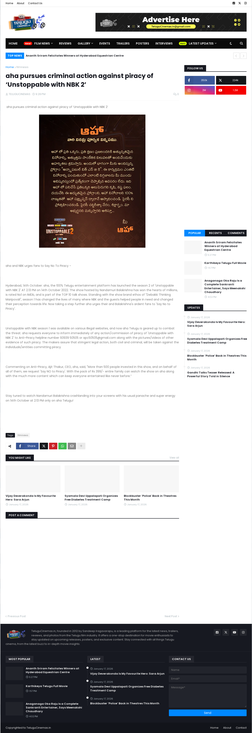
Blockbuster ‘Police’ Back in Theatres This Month (150, 498)
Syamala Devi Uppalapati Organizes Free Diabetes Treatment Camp (91, 498)
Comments (236, 233)
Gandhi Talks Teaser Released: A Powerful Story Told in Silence (210, 374)
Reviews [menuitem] (65, 43)
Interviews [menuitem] (164, 43)
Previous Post (17, 616)
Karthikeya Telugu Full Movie (225, 263)
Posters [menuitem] (142, 43)
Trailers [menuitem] (123, 43)
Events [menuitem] (104, 43)
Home (9, 3)
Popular (194, 233)
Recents (215, 233)
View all (174, 457)
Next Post (171, 616)
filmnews (22, 67)
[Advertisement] (215, 162)
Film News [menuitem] (42, 43)
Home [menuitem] (13, 43)
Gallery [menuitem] (84, 43)
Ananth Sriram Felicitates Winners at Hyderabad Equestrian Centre (75, 56)
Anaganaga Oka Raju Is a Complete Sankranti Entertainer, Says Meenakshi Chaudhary (224, 286)
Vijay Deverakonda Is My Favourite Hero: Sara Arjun (31, 498)
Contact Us (35, 3)
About (20, 3)
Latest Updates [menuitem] (201, 43)
